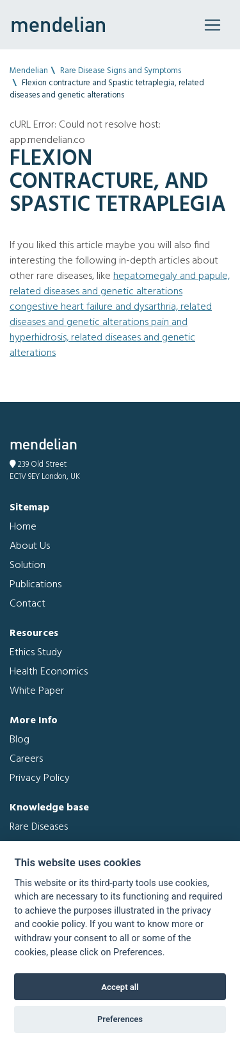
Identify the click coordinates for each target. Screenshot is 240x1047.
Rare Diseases (39, 827)
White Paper (37, 691)
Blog (19, 740)
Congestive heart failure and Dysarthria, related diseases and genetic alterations (111, 315)
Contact (27, 604)
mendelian (58, 24)
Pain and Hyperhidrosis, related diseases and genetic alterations (102, 338)
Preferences (120, 1019)
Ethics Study (36, 652)
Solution (27, 565)
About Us (30, 546)
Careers (26, 759)
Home (23, 527)
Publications (35, 584)
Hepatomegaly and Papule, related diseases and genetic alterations (120, 284)
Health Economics (49, 672)
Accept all (119, 987)
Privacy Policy (40, 778)
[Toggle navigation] (212, 25)
